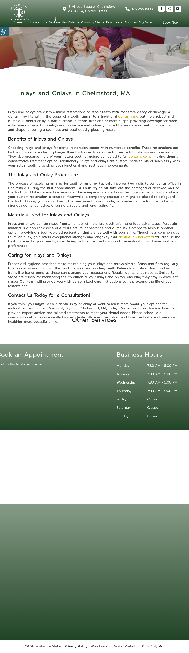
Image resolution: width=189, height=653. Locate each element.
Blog (141, 22)
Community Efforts (92, 22)
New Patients (70, 22)
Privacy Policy (76, 646)
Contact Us (151, 22)
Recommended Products (120, 22)
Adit (162, 646)
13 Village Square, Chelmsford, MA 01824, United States (91, 8)
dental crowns (139, 156)
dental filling (128, 116)
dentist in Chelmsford (136, 236)
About (41, 22)
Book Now (170, 22)
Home (33, 22)
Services (54, 22)
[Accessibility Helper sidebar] (4, 31)
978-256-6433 (142, 9)
